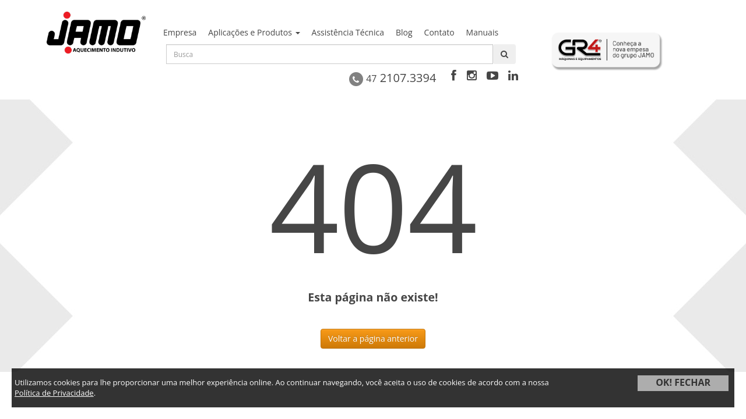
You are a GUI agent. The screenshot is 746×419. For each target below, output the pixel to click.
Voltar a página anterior (373, 338)
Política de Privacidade (54, 393)
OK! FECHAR (683, 382)
